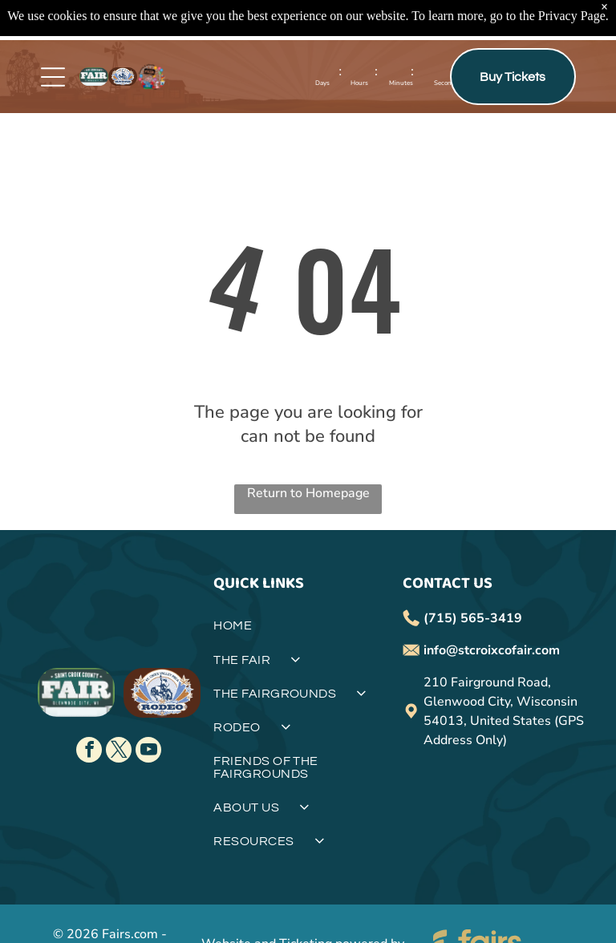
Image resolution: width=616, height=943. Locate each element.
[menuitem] (307, 631)
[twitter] (119, 752)
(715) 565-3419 (473, 618)
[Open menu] (53, 77)
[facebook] (89, 752)
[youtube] (148, 752)
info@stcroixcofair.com (492, 650)
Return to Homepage (308, 493)
